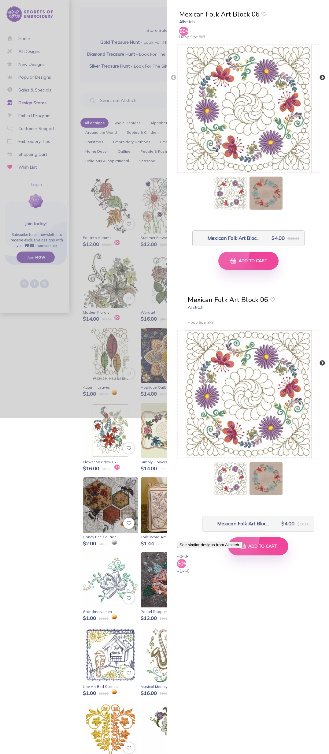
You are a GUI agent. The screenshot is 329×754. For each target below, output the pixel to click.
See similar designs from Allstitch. (209, 545)
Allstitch (187, 21)
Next (322, 78)
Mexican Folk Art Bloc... (228, 238)
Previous (174, 78)
